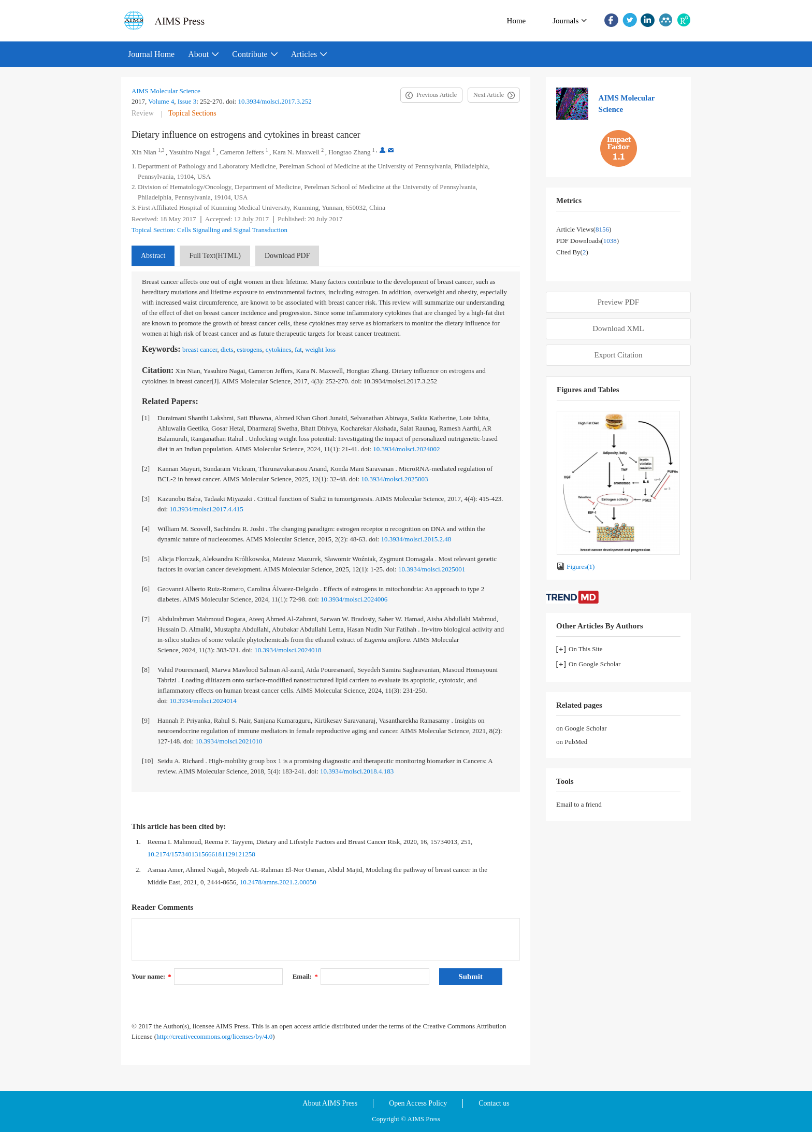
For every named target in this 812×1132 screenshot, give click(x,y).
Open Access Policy (418, 1103)
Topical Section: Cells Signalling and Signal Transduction (209, 230)
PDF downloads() (587, 241)
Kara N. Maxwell (296, 152)
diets (227, 349)
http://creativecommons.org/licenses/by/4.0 (214, 1036)
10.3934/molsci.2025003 (394, 479)
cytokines (279, 349)
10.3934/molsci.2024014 (202, 701)
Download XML (618, 328)
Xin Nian (144, 152)
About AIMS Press (329, 1103)
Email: (305, 976)
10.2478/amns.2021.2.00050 (278, 882)
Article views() (583, 229)
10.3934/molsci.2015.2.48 (416, 539)
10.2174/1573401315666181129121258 (201, 854)
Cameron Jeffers (242, 152)
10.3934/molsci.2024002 (406, 449)
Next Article (488, 94)
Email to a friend (579, 804)
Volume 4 (161, 101)
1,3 (161, 150)
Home (516, 21)
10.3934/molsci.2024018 (287, 650)
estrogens (249, 349)
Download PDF (287, 256)
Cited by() (572, 252)
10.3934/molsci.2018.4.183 (357, 771)
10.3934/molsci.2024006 (354, 599)
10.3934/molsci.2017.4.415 (206, 509)
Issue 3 (187, 101)
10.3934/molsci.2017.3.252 (274, 101)
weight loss (320, 349)
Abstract (153, 256)
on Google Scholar (581, 728)
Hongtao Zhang (349, 152)
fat (298, 349)
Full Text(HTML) (214, 256)
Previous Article (436, 94)
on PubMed (571, 742)
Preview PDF (618, 302)
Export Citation (618, 355)
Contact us (494, 1103)
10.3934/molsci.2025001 (431, 569)
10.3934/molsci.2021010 (228, 741)
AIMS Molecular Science (166, 91)
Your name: (151, 976)
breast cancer (200, 349)
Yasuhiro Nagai (190, 152)
